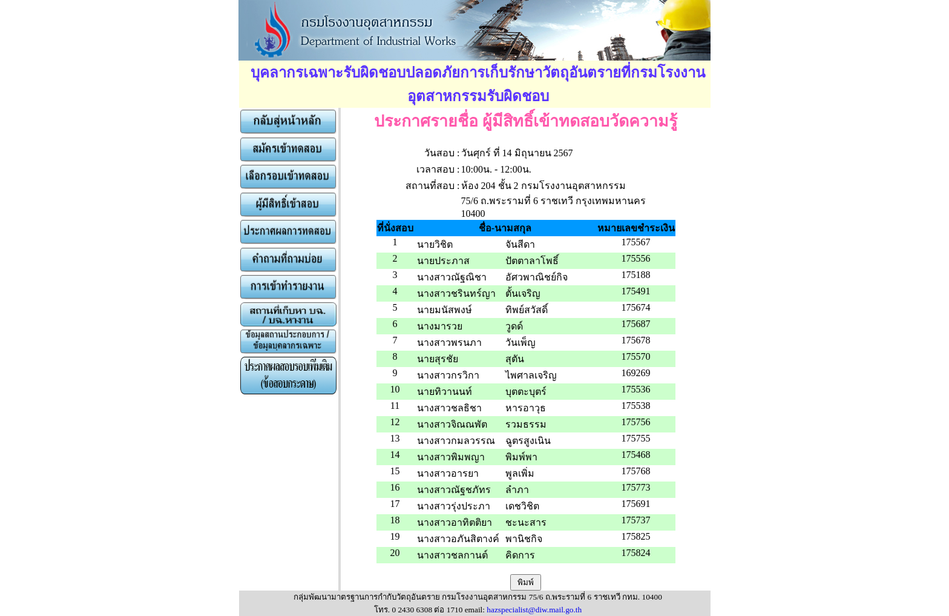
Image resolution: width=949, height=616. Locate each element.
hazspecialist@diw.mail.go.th (534, 609)
